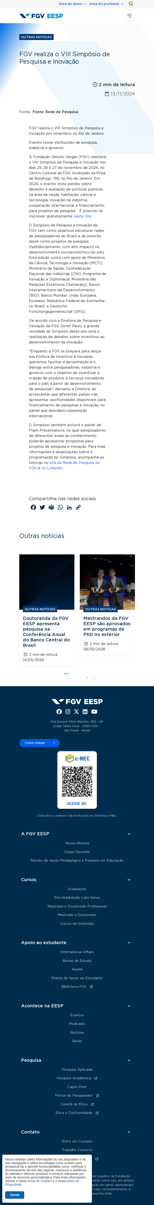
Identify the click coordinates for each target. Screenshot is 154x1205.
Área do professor (104, 4)
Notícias (77, 1032)
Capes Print (77, 1087)
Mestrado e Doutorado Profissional (77, 906)
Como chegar (35, 742)
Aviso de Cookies (40, 1181)
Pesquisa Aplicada (77, 1069)
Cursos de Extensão (77, 923)
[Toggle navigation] (129, 15)
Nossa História (77, 843)
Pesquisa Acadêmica (74, 1078)
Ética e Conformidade (74, 1113)
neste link (82, 216)
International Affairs (77, 952)
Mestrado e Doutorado (77, 915)
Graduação (77, 889)
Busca (130, 4)
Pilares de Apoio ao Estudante (77, 978)
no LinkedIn (52, 468)
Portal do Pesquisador (74, 1095)
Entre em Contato (77, 1141)
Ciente (15, 1195)
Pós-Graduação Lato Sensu (77, 897)
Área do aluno (70, 4)
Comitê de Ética (74, 1104)
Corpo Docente (77, 852)
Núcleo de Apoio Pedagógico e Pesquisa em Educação (77, 860)
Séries (77, 1041)
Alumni (77, 969)
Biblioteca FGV (74, 986)
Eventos (77, 1015)
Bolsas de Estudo (77, 961)
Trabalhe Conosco (77, 1150)
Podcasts (77, 1024)
